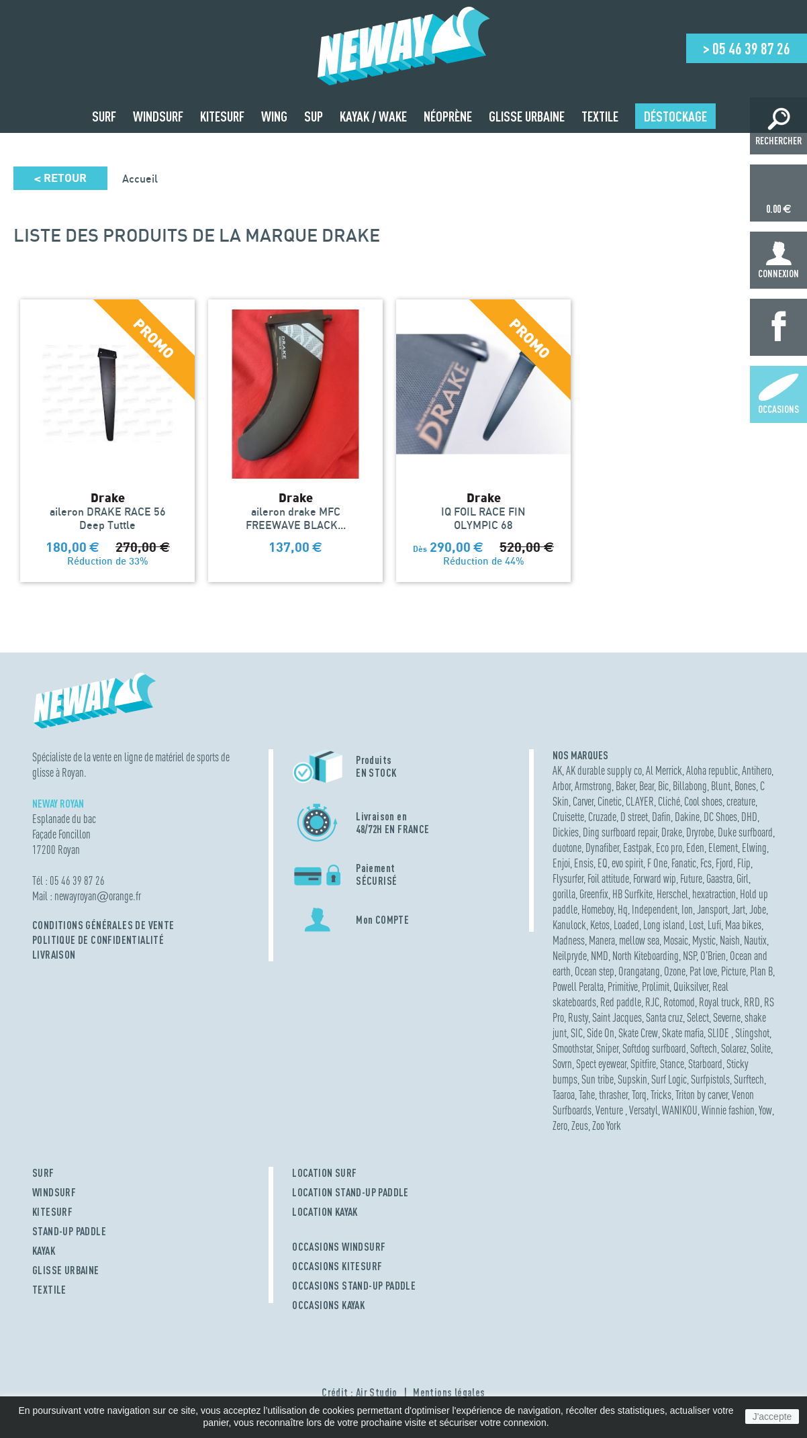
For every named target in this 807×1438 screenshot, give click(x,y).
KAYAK (43, 1251)
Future (691, 878)
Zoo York (606, 1125)
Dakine (687, 817)
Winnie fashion (728, 1110)
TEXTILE (49, 1290)
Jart (738, 909)
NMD (599, 956)
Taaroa (564, 1095)
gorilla (564, 894)
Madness (569, 940)
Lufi (714, 925)
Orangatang (639, 971)
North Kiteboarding (645, 956)
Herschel (672, 894)
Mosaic (675, 940)
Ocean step (594, 971)
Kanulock (569, 925)
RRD (752, 1002)
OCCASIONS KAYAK (328, 1305)
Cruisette (568, 817)
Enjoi (561, 863)
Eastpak (637, 848)
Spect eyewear (601, 1064)
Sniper (607, 1048)
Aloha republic (712, 770)
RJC (652, 1002)
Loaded (626, 925)
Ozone (674, 971)
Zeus (579, 1125)
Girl (743, 878)
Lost (696, 925)
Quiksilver (690, 986)
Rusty (578, 1017)
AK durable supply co (604, 770)
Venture (610, 1110)
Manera (602, 940)
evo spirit (627, 863)
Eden (695, 848)
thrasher (613, 1095)
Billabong (690, 786)
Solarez (734, 1048)
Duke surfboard (745, 832)
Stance (672, 1064)
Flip (744, 863)
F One (657, 863)
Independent (654, 909)
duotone (567, 848)
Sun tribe (597, 1079)
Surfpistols (710, 1079)
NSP (689, 956)
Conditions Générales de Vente (103, 925)
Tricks (661, 1095)
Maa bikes (743, 925)
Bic (663, 786)
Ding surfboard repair (620, 832)
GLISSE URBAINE (65, 1270)
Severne (727, 1017)
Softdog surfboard (654, 1048)
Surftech (749, 1079)
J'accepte (772, 1416)
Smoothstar (572, 1048)
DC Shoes (720, 817)
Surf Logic (669, 1079)
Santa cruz (664, 1017)
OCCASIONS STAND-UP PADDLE (354, 1286)
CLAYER (640, 801)
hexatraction (714, 894)
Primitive (623, 986)
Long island (664, 925)
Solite (761, 1048)
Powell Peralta (578, 986)
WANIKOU (680, 1110)
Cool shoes (703, 801)
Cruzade (602, 817)
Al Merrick (664, 770)
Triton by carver (701, 1095)
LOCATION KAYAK (325, 1212)
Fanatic (683, 863)
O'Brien (713, 956)
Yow (765, 1110)
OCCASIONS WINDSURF (338, 1247)
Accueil (140, 178)
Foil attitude (608, 878)
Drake (671, 832)
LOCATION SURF (324, 1173)
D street (634, 817)
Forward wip (654, 878)
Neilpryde (570, 956)
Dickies (566, 832)
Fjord (724, 863)
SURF (43, 1173)
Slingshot (752, 1033)
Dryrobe (700, 832)
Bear (646, 786)
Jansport (712, 909)
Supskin (632, 1079)
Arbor (562, 786)
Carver (583, 801)
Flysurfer (568, 878)
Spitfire (643, 1064)
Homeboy (597, 909)
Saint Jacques (617, 1017)
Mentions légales (449, 1392)
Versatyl (643, 1110)
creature (740, 801)
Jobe (757, 909)
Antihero (756, 770)
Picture (733, 971)
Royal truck (719, 1002)
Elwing (754, 848)
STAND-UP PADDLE (69, 1231)
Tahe (587, 1095)
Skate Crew (638, 1033)
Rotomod (679, 1002)
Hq (623, 909)
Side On (600, 1033)
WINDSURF (54, 1192)
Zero (560, 1125)
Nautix (755, 940)
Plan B (761, 971)
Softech (703, 1048)
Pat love (703, 971)
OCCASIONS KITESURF (337, 1266)
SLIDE (719, 1033)
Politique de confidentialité (98, 940)
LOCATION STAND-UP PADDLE (350, 1192)
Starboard (705, 1064)
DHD (749, 817)
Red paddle (620, 1002)
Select (698, 1017)
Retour (60, 178)
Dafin (661, 817)
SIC (577, 1033)
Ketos (600, 925)
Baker (625, 786)
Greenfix (593, 894)
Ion (687, 909)
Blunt (720, 786)
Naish (730, 940)
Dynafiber (602, 848)
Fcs (706, 863)
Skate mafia (683, 1033)
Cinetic (610, 801)
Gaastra (719, 878)
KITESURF (52, 1212)
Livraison (54, 955)
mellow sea (639, 940)
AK (557, 770)
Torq (639, 1095)
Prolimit (655, 986)
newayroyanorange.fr (97, 896)
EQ (603, 863)
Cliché (669, 801)
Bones (745, 786)
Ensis (584, 863)
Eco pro (669, 848)
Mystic (704, 940)
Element (723, 848)
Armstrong (593, 786)
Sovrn (562, 1064)
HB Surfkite (632, 894)
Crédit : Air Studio (359, 1392)
